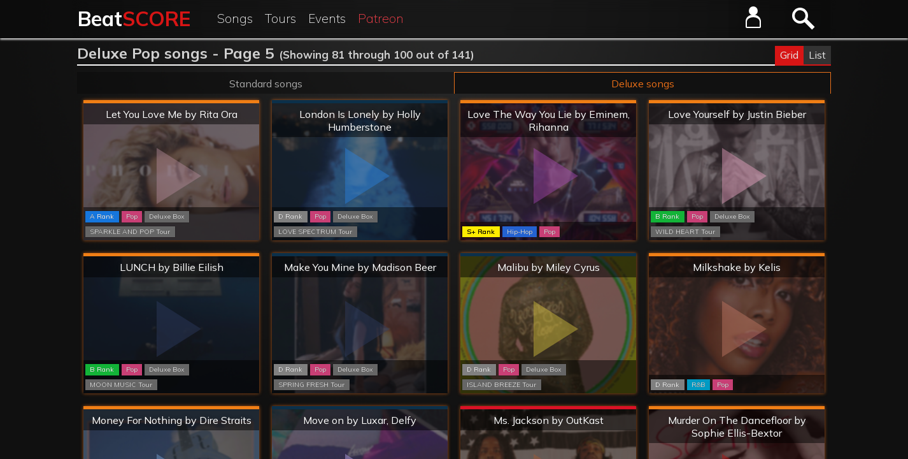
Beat (134, 18)
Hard (171, 102)
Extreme (548, 408)
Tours (280, 18)
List (817, 54)
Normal (360, 102)
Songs (235, 18)
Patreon (381, 18)
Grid (789, 54)
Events (327, 18)
